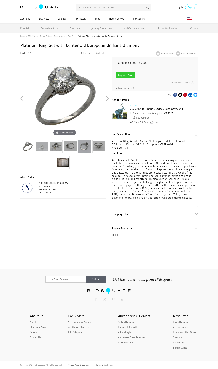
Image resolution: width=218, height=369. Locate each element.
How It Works (116, 18)
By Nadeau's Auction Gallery (144, 113)
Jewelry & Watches (101, 28)
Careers (33, 332)
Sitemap (177, 337)
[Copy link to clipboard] (170, 95)
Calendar (62, 18)
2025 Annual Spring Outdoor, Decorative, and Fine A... (51, 36)
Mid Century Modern (134, 28)
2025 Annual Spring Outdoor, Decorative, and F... (158, 109)
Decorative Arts (49, 28)
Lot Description (121, 134)
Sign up (191, 7)
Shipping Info (120, 214)
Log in (180, 7)
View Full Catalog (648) (144, 122)
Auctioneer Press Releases (131, 337)
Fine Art (24, 28)
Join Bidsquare (75, 332)
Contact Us (35, 337)
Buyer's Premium (122, 228)
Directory (81, 18)
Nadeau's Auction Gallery (53, 182)
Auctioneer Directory (78, 327)
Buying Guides (180, 347)
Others (194, 28)
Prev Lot (85, 52)
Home (22, 36)
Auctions (25, 18)
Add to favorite (188, 53)
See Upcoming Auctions (80, 322)
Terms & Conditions (104, 365)
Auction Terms (180, 327)
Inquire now (167, 53)
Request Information (128, 327)
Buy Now (44, 18)
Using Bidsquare (181, 322)
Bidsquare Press (38, 327)
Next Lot (100, 52)
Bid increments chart (125, 88)
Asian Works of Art (168, 28)
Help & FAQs (179, 342)
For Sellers (139, 18)
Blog (97, 18)
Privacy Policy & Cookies (78, 365)
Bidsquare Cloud (126, 342)
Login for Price (125, 75)
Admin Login (124, 332)
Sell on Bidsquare (126, 322)
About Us (34, 322)
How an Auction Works (184, 332)
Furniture (74, 28)
